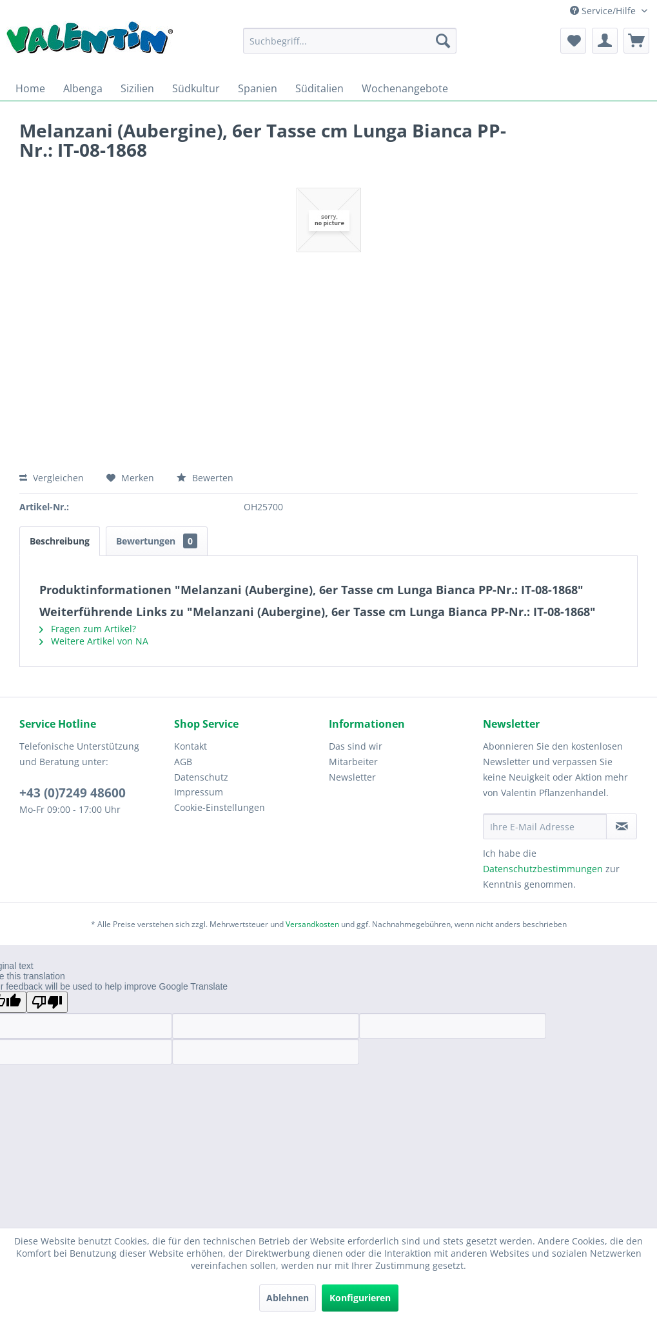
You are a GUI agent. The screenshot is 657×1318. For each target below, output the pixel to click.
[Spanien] (257, 88)
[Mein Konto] (605, 41)
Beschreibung (60, 541)
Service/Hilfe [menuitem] (604, 11)
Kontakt (190, 746)
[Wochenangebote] (405, 88)
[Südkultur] (196, 88)
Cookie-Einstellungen (219, 807)
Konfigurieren (360, 1298)
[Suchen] (442, 41)
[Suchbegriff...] (349, 41)
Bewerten (205, 478)
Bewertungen (156, 541)
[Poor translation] (47, 1002)
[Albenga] (83, 88)
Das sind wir (355, 746)
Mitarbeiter (353, 761)
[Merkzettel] (573, 41)
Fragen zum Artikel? (87, 629)
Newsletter (352, 777)
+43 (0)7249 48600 (72, 792)
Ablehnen (287, 1298)
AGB (183, 761)
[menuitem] (349, 41)
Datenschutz (201, 777)
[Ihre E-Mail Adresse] (545, 826)
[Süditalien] (319, 88)
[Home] (30, 88)
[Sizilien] (137, 88)
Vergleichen (51, 478)
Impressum (198, 792)
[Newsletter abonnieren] (621, 826)
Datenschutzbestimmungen (543, 869)
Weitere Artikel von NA (93, 641)
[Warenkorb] (636, 41)
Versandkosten (312, 924)
